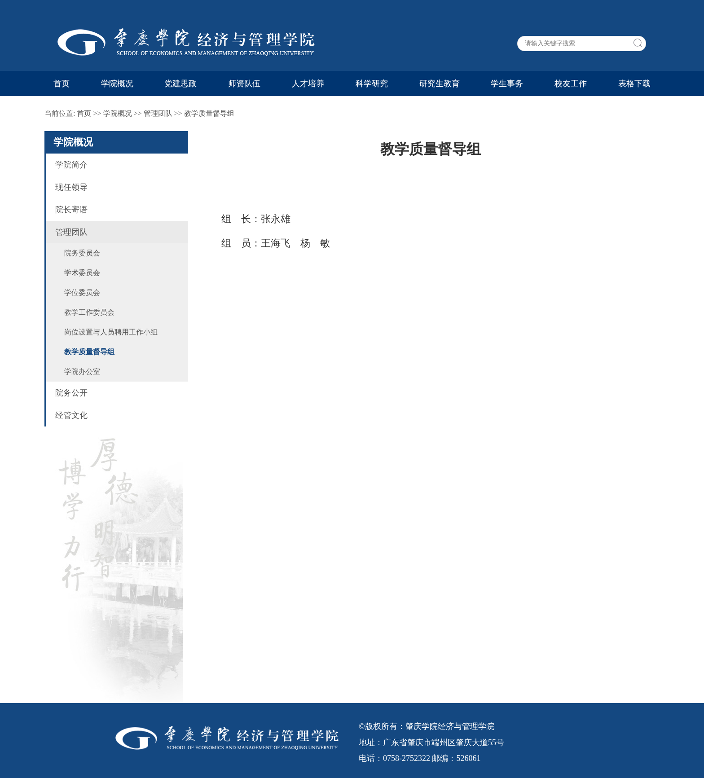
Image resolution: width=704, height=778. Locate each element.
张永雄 (275, 218)
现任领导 (71, 187)
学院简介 (71, 164)
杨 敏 (315, 243)
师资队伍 (244, 83)
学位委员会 (82, 292)
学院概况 (117, 83)
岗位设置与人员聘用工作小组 (111, 332)
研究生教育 (439, 83)
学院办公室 (82, 371)
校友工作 (570, 83)
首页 (61, 83)
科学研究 (372, 83)
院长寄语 (71, 209)
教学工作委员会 (89, 312)
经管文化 (71, 415)
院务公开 (71, 392)
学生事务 (507, 83)
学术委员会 (82, 273)
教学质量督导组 (209, 113)
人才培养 (308, 83)
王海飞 (275, 243)
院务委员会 (82, 253)
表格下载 (634, 83)
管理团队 (158, 113)
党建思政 (180, 83)
